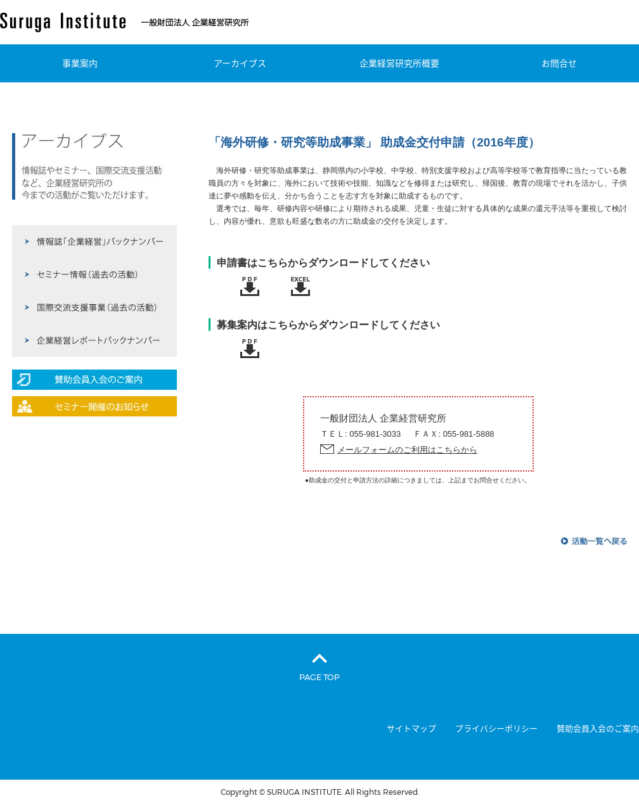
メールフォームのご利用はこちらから (407, 449)
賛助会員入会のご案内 (598, 728)
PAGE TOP (319, 677)
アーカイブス (240, 63)
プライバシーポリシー (496, 728)
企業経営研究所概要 (399, 63)
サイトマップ (411, 728)
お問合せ (559, 63)
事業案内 (80, 63)
